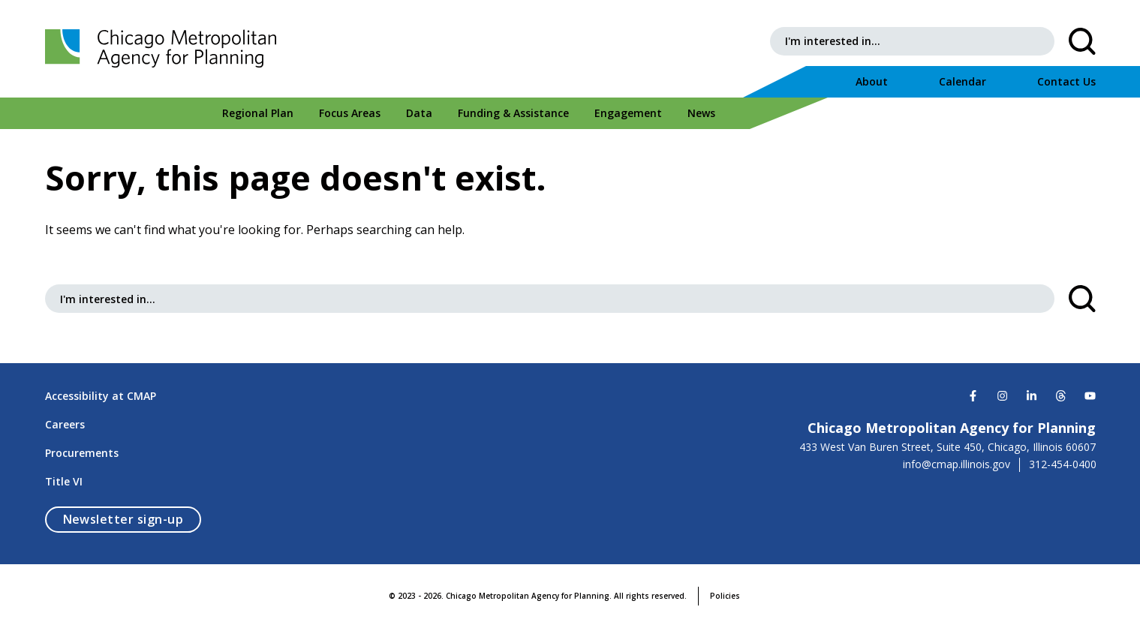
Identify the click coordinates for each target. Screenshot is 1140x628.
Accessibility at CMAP (100, 396)
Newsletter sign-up (132, 518)
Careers (65, 424)
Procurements (82, 453)
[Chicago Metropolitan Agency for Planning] (165, 48)
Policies (725, 595)
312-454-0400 (1062, 464)
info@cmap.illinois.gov (956, 464)
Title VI (64, 481)
